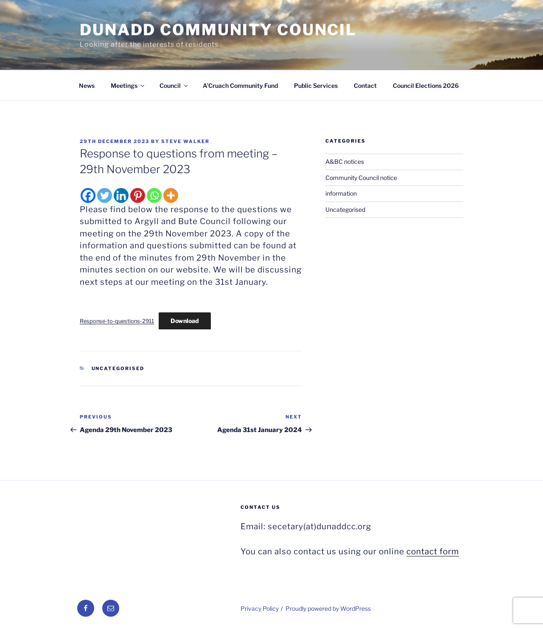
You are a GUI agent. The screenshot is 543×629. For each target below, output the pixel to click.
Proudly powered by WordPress (328, 608)
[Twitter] (104, 195)
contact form (432, 551)
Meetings (128, 85)
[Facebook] (88, 195)
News (87, 85)
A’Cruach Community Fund (240, 85)
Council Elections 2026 (426, 85)
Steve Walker (185, 141)
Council (174, 85)
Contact (365, 85)
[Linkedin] (121, 195)
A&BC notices (344, 161)
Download (185, 320)
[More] (170, 195)
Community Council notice (361, 177)
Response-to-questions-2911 (117, 321)
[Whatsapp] (154, 195)
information (341, 193)
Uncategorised (118, 368)
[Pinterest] (137, 195)
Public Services (316, 85)
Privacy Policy (260, 608)
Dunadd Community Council (218, 29)
